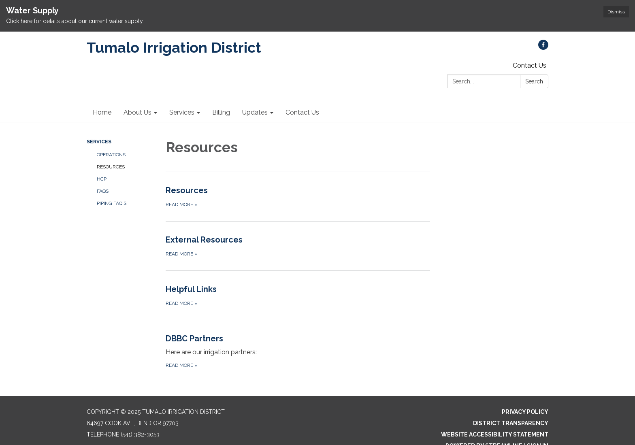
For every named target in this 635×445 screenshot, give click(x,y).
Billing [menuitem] (221, 112)
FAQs (103, 191)
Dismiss (616, 12)
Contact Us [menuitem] (302, 112)
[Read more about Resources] (298, 196)
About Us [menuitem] (137, 112)
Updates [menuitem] (255, 112)
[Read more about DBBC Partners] (298, 351)
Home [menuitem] (102, 112)
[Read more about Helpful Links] (298, 295)
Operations (111, 155)
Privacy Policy (525, 412)
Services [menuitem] (181, 112)
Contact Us (529, 65)
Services (99, 142)
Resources (111, 167)
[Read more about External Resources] (298, 245)
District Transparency (510, 423)
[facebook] (543, 47)
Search (534, 81)
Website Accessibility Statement (494, 434)
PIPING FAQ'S (111, 203)
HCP (102, 179)
